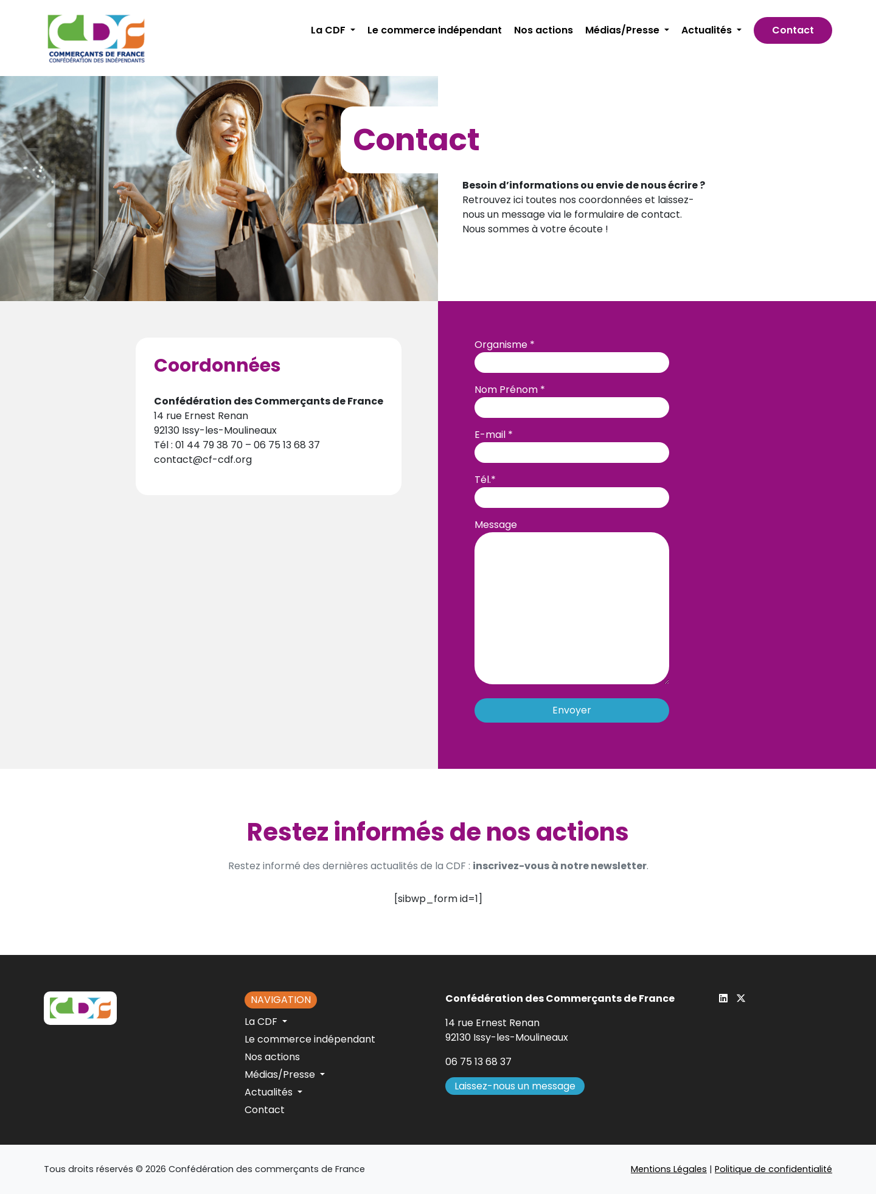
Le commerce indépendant (434, 30)
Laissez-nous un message (514, 1086)
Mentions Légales (669, 1169)
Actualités (707, 30)
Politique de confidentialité (773, 1169)
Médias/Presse (623, 30)
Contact (793, 30)
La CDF (329, 30)
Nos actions (543, 30)
